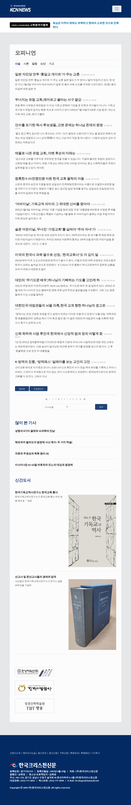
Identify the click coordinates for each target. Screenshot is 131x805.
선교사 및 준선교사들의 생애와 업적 (35, 580)
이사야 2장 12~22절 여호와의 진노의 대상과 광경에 (44, 468)
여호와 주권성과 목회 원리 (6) (32, 456)
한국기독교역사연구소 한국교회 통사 (36, 495)
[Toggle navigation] (116, 9)
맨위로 (22, 392)
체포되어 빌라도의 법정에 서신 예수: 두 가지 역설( (43, 445)
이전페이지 (38, 392)
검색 (101, 410)
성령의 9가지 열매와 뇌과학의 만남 (35, 434)
